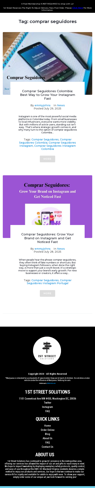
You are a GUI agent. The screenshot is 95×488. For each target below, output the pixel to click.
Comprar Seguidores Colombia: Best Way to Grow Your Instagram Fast (47, 95)
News (61, 105)
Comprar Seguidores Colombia (45, 141)
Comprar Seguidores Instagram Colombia (55, 147)
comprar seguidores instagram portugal (49, 282)
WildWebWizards (51, 383)
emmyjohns (43, 105)
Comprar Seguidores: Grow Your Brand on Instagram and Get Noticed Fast (47, 238)
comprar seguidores (45, 139)
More (47, 158)
